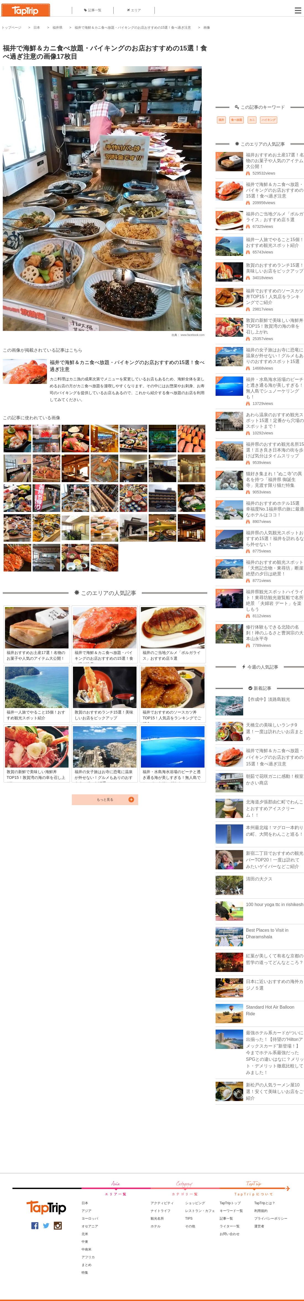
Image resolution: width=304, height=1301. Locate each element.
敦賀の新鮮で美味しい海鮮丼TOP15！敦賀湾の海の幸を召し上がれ (274, 326)
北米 (85, 1234)
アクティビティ (162, 1203)
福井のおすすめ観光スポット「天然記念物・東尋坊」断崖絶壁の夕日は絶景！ (274, 568)
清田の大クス (259, 879)
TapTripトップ (230, 1203)
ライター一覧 (230, 1226)
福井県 (57, 28)
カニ (252, 119)
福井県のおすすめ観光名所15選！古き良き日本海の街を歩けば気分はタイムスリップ (275, 450)
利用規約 (261, 1211)
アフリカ (88, 1257)
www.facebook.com (193, 334)
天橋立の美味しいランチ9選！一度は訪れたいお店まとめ (274, 732)
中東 (85, 1242)
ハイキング (269, 119)
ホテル (156, 1226)
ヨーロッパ (90, 1218)
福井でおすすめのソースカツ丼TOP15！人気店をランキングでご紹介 (274, 296)
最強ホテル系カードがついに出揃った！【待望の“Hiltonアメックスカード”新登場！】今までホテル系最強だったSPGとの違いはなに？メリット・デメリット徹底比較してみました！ (275, 1052)
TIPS (189, 1218)
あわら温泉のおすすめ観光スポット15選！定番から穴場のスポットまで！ (275, 420)
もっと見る (105, 800)
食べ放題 (236, 119)
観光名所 (157, 1218)
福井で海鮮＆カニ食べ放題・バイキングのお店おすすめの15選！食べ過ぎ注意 (133, 28)
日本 (36, 28)
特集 (85, 1273)
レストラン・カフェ (200, 1211)
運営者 (259, 1226)
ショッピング (195, 1203)
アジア (86, 1211)
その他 (190, 1226)
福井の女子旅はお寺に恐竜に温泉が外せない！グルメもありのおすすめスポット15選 (274, 356)
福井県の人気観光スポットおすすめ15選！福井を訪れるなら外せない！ (275, 538)
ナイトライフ (161, 1211)
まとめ (86, 1265)
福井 (221, 119)
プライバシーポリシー (270, 1218)
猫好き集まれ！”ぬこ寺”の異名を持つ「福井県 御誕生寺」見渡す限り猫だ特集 (274, 479)
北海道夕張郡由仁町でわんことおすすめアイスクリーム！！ (274, 809)
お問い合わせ (230, 1234)
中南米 (86, 1249)
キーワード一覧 (231, 1211)
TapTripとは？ (264, 1203)
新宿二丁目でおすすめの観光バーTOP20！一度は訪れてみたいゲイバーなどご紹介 (274, 860)
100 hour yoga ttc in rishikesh (274, 904)
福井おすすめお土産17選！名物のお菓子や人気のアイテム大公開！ (275, 161)
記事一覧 (92, 10)
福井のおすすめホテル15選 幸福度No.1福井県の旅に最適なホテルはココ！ (275, 509)
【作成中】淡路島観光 (268, 699)
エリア (134, 10)
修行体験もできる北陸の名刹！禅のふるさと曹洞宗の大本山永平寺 (274, 633)
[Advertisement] (260, 70)
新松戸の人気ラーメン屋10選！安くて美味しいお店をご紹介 (274, 1091)
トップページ (11, 28)
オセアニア (90, 1226)
